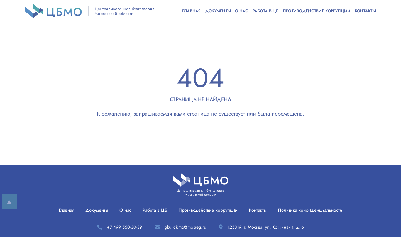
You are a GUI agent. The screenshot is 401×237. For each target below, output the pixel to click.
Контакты (365, 11)
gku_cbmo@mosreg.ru (185, 227)
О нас (241, 11)
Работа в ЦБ (266, 11)
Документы (218, 11)
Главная (191, 11)
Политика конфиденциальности (310, 210)
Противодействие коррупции (317, 11)
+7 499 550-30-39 (124, 227)
